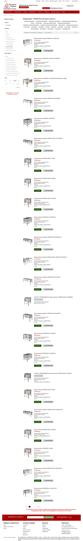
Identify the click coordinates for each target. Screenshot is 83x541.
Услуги (63, 11)
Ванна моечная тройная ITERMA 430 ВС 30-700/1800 (48, 138)
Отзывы (60, 1)
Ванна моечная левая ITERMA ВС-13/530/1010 (46, 38)
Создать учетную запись (8, 526)
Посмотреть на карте (66, 533)
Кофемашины (45, 531)
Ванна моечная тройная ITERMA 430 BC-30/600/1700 (48, 409)
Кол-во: (35, 47)
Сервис (43, 1)
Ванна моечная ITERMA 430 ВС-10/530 (44, 389)
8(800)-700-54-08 (23, 5)
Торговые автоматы (46, 529)
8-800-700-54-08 (65, 528)
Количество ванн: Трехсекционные (41, 102)
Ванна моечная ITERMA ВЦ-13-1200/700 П (45, 488)
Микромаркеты (32, 11)
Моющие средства (55, 11)
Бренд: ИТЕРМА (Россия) (39, 43)
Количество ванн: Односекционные (41, 42)
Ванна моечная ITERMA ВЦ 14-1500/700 (45, 333)
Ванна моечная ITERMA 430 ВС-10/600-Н (45, 178)
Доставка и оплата (53, 1)
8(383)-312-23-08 (33, 5)
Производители (26, 531)
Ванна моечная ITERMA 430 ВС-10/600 (44, 158)
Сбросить (18, 87)
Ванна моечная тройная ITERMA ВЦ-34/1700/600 (47, 98)
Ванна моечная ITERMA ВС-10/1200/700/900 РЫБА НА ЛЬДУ (50, 78)
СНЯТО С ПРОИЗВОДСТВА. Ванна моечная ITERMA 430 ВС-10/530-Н (53, 373)
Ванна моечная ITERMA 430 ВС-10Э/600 (45, 429)
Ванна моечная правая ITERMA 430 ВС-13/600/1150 (48, 468)
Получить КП (46, 8)
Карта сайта (25, 534)
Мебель (40, 11)
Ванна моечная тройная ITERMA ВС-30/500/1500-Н (47, 237)
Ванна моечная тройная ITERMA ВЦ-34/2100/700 (47, 277)
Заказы (4, 528)
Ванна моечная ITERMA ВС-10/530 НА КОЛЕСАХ (47, 58)
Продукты (46, 11)
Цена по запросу (38, 299)
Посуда (25, 11)
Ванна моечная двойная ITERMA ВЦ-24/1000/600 (47, 313)
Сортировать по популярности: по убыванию (33, 32)
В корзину (37, 50)
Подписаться (49, 517)
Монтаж (47, 1)
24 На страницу (48, 32)
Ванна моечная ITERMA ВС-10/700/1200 (45, 217)
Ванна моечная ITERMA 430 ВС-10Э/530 (45, 198)
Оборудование (18, 11)
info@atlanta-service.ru (56, 8)
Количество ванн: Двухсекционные (41, 317)
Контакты (67, 1)
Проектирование (8, 11)
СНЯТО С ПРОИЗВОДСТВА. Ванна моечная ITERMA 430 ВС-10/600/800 (53, 297)
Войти (4, 524)
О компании (38, 1)
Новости (24, 533)
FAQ (63, 1)
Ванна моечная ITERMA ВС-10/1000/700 (45, 353)
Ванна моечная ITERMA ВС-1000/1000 (44, 118)
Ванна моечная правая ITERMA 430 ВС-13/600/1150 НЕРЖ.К (50, 257)
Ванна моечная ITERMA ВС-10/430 (43, 448)
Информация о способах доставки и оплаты (12, 93)
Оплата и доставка (27, 529)
